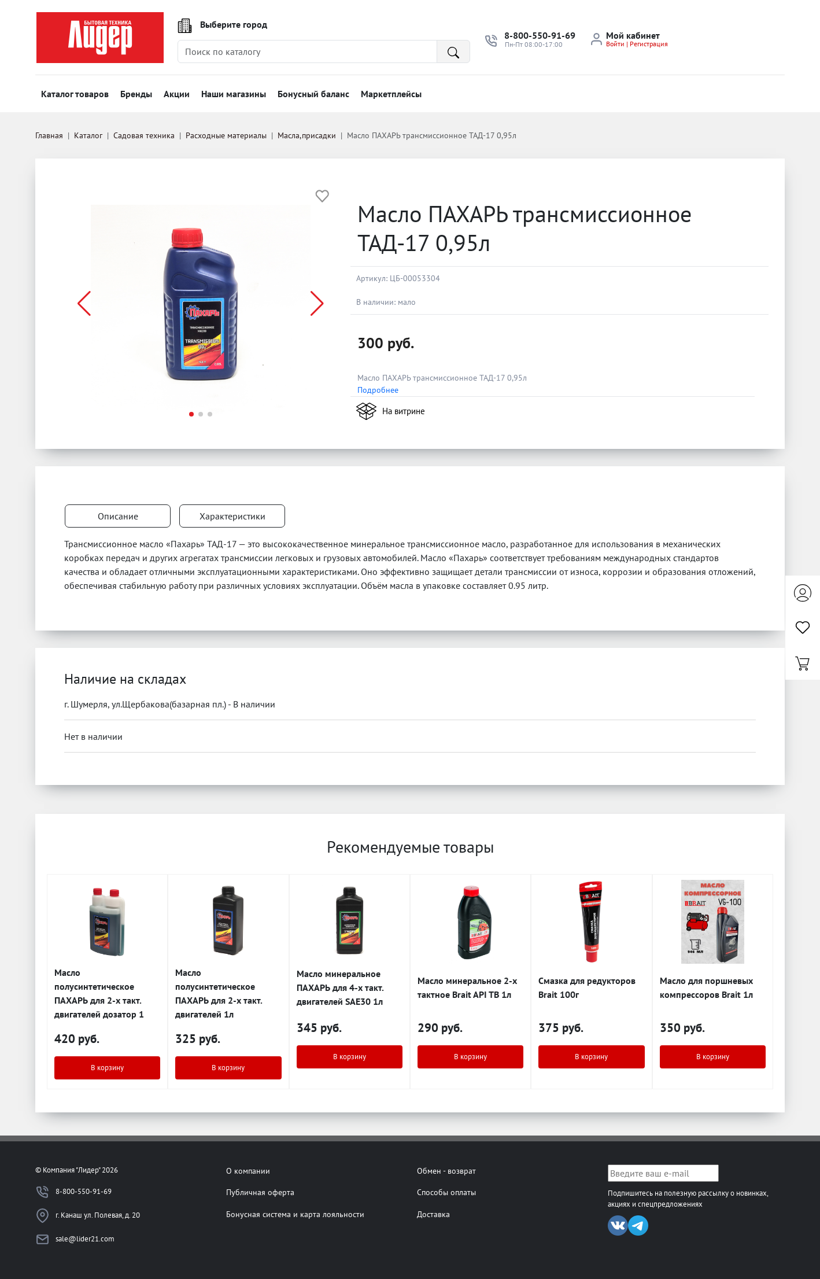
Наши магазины (233, 93)
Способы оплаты (446, 1191)
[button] (317, 303)
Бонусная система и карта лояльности (295, 1213)
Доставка (433, 1213)
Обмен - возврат (446, 1170)
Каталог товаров (75, 93)
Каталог (88, 135)
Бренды (136, 93)
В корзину (107, 1067)
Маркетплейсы (391, 93)
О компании (248, 1170)
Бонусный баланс (313, 93)
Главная (49, 135)
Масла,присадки (307, 135)
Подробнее (377, 390)
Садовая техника (144, 135)
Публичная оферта (260, 1191)
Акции (177, 93)
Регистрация (649, 43)
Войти (615, 43)
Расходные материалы (226, 135)
